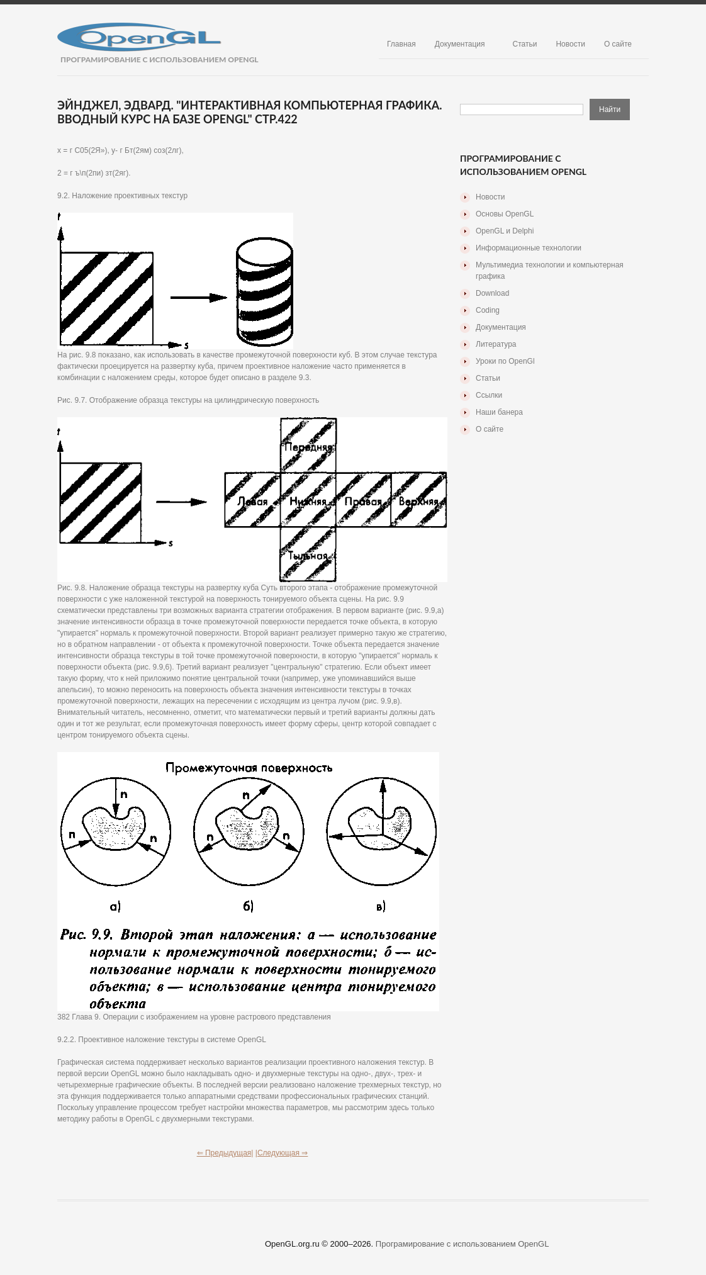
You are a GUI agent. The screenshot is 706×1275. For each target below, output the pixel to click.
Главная (401, 44)
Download (492, 293)
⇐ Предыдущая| (225, 1153)
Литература (496, 344)
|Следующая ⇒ (281, 1153)
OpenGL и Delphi (505, 231)
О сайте (618, 44)
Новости (570, 44)
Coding (488, 310)
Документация (460, 44)
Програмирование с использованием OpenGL (462, 1244)
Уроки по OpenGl (505, 361)
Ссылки (489, 395)
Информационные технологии (528, 248)
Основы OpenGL (505, 214)
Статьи (525, 44)
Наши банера (499, 412)
